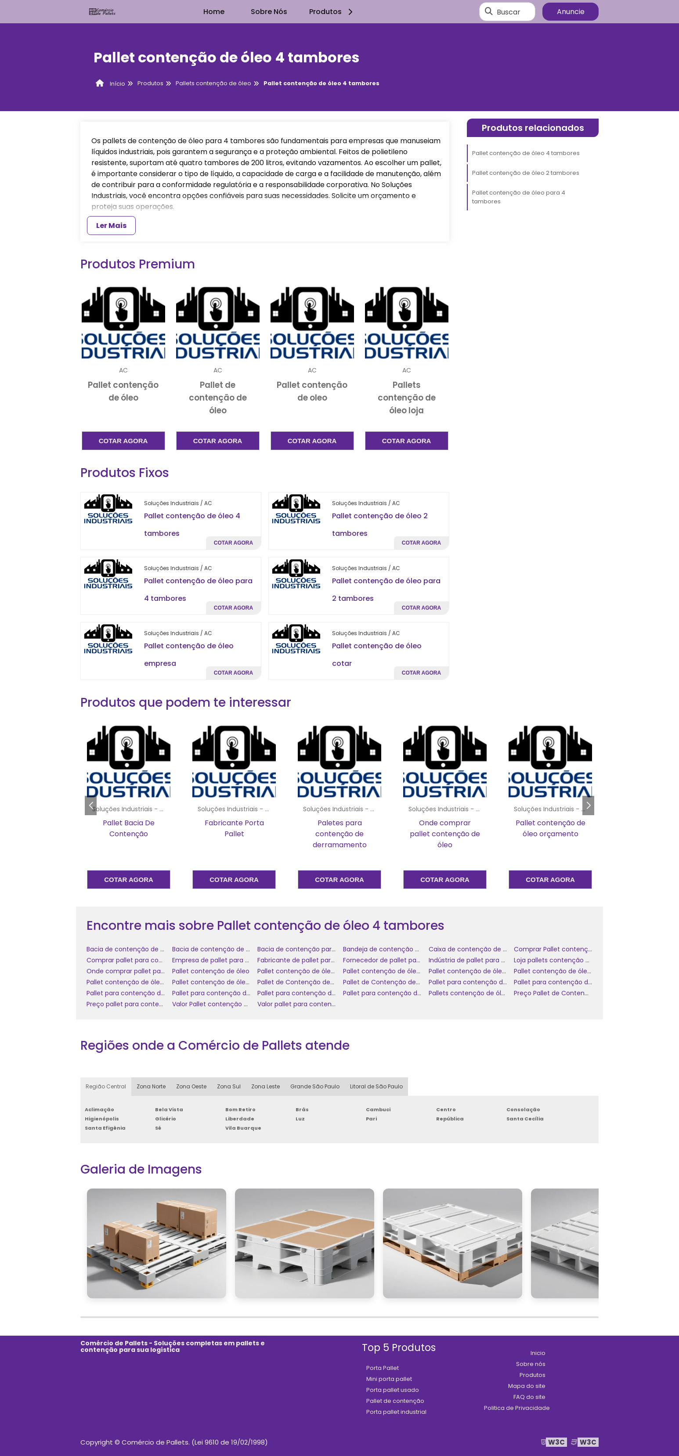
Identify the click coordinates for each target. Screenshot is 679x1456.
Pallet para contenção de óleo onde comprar (327, 993)
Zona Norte (151, 1086)
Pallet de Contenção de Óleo (302, 982)
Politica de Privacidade (517, 1408)
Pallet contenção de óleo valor (219, 982)
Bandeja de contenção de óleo (390, 949)
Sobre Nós (269, 12)
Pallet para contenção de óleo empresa (148, 993)
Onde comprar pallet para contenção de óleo (157, 971)
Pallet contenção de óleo (210, 971)
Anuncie (571, 12)
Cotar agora (123, 440)
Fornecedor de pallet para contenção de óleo (413, 960)
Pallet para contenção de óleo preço (399, 993)
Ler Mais (111, 225)
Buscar (508, 12)
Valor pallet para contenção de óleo (312, 1004)
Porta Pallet (382, 1368)
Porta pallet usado (392, 1390)
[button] (588, 805)
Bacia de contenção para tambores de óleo (324, 949)
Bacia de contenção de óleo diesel (225, 949)
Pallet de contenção (395, 1401)
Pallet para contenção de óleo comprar (489, 982)
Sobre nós (530, 1364)
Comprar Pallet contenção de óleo (567, 949)
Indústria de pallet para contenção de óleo (494, 960)
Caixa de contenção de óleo (472, 949)
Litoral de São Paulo (376, 1086)
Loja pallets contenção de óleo (561, 960)
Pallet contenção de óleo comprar (482, 971)
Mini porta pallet (389, 1379)
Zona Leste (265, 1086)
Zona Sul (229, 1086)
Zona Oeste (191, 1086)
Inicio (538, 1353)
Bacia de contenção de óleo (130, 949)
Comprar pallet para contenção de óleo (148, 960)
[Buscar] (489, 12)
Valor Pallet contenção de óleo (219, 1004)
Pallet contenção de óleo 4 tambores (526, 153)
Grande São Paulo (315, 1086)
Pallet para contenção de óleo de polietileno (582, 982)
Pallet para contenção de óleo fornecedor (237, 993)
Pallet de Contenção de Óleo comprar (402, 982)
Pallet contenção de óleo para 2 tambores (579, 971)
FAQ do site (529, 1397)
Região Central (106, 1086)
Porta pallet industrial (396, 1412)
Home (213, 12)
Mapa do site (526, 1386)
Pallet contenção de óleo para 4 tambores (518, 197)
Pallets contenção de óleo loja (475, 993)
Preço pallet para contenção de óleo (143, 1004)
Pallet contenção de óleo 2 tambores (525, 173)
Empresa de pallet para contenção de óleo (238, 960)
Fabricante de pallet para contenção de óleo (326, 960)
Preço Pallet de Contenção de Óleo (568, 993)
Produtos (332, 12)
